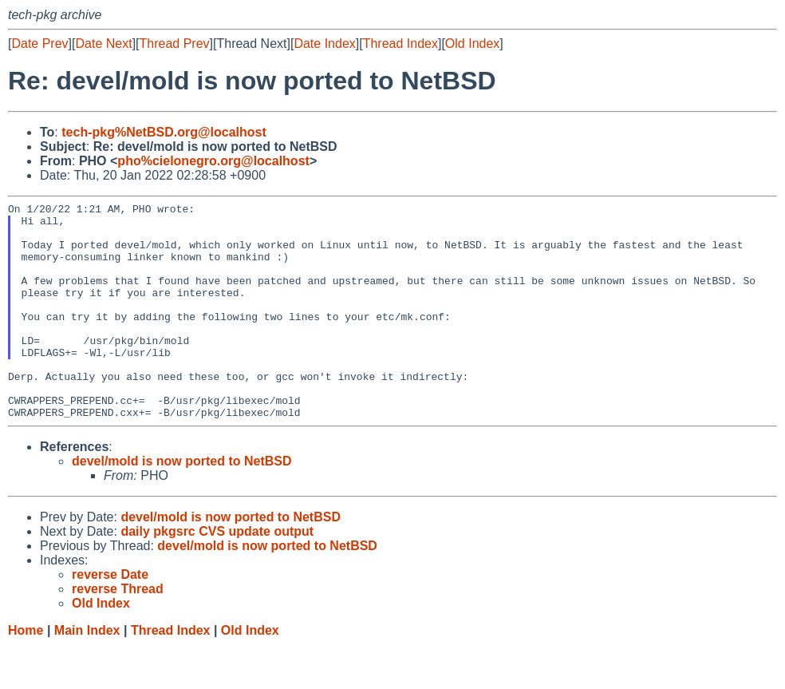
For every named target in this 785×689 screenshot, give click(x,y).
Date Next (103, 43)
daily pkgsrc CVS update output (217, 574)
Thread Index (400, 43)
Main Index (87, 673)
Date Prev (39, 43)
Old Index (472, 43)
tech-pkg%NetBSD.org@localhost (163, 132)
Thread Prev (175, 43)
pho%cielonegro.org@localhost (213, 161)
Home (25, 673)
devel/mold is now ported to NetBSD (182, 504)
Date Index (324, 43)
